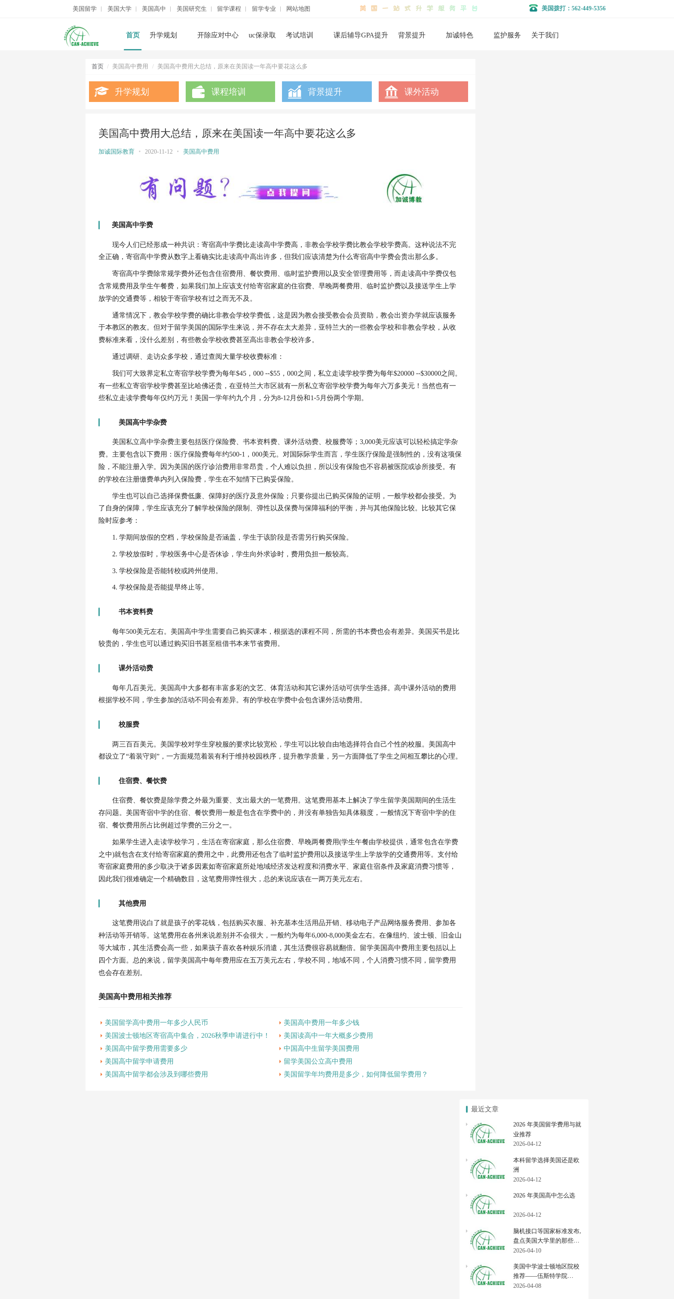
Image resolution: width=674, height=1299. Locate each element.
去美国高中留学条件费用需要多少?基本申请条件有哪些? (546, 580)
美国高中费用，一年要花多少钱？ (516, 622)
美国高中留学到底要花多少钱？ (513, 566)
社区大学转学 (550, 839)
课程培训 (223, 91)
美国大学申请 (273, 1233)
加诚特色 (459, 35)
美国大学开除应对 (550, 823)
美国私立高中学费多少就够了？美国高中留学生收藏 (540, 552)
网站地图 (298, 9)
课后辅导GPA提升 (361, 35)
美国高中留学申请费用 (139, 1083)
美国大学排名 (492, 823)
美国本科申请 (492, 807)
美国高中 (154, 9)
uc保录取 (262, 35)
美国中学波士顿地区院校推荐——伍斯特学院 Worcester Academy (546, 236)
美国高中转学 (492, 881)
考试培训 (299, 35)
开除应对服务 (273, 1207)
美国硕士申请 (492, 923)
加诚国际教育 (116, 151)
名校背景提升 (273, 1182)
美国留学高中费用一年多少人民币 (156, 1044)
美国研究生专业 (551, 908)
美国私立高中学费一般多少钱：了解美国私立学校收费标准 (549, 608)
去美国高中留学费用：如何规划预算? (520, 524)
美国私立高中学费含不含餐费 (510, 496)
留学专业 (264, 9)
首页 (133, 35)
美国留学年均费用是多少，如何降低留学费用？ (344, 1096)
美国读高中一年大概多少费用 (317, 1057)
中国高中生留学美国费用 (310, 1070)
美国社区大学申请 (492, 839)
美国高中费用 (201, 151)
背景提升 (412, 35)
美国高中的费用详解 (498, 510)
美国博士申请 (550, 923)
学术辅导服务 (273, 1194)
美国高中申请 (550, 865)
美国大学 (119, 9)
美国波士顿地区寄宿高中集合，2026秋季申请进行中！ (187, 1057)
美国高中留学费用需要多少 (146, 1070)
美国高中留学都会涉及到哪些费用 (156, 1096)
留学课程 (229, 9)
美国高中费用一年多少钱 (310, 1044)
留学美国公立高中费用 (306, 1083)
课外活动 (405, 91)
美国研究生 (192, 9)
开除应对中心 (218, 35)
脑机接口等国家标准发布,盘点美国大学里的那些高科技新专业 (547, 200)
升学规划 (163, 35)
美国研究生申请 (493, 908)
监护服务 (507, 35)
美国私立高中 (492, 865)
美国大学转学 (550, 807)
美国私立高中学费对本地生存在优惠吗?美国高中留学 (541, 538)
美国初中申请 (550, 881)
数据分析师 (126, 1268)
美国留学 (85, 9)
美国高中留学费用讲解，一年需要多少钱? (526, 594)
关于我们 (545, 35)
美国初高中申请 (276, 1220)
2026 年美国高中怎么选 (544, 155)
